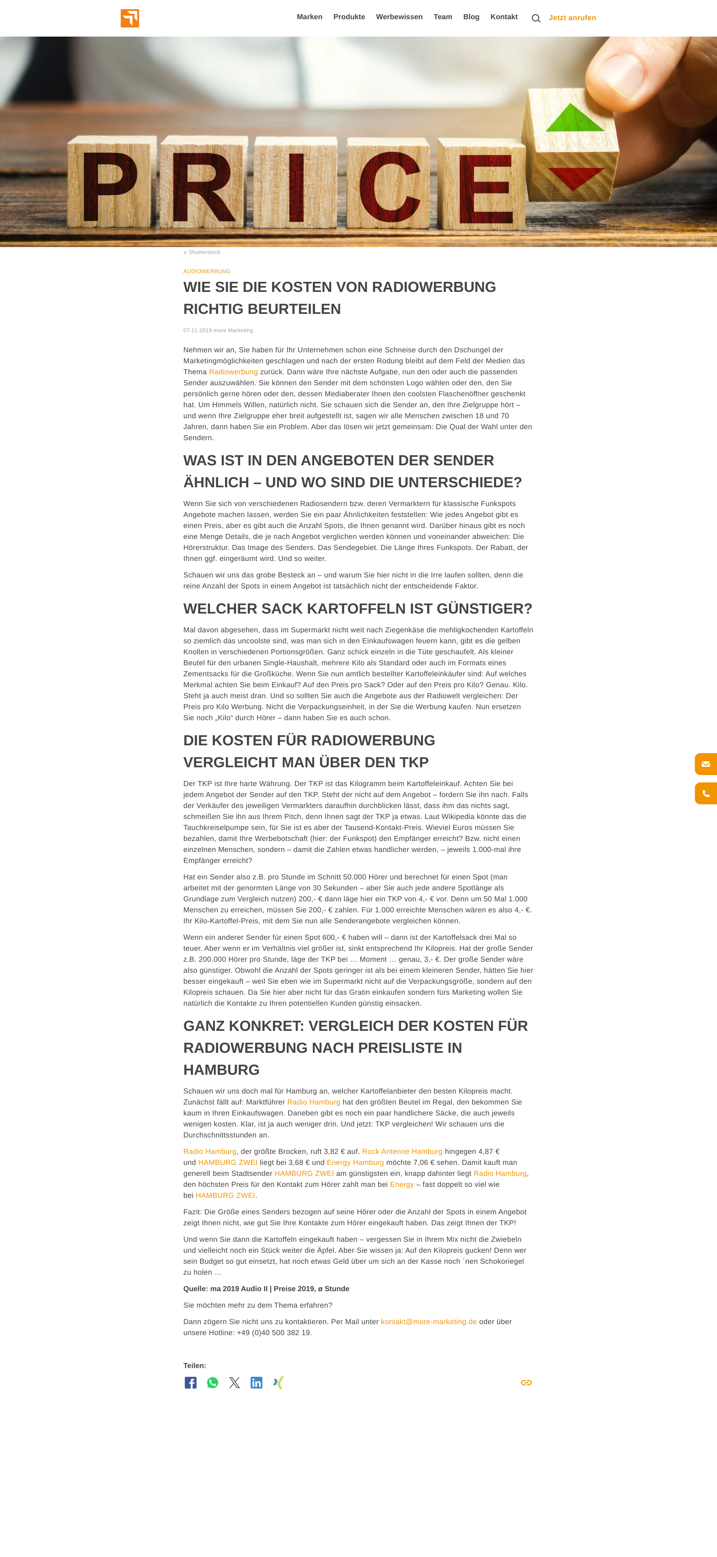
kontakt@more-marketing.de (429, 1322)
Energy (402, 1185)
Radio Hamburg (313, 1102)
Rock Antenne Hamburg (402, 1152)
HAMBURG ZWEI (227, 1163)
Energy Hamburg (355, 1163)
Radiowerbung (233, 372)
